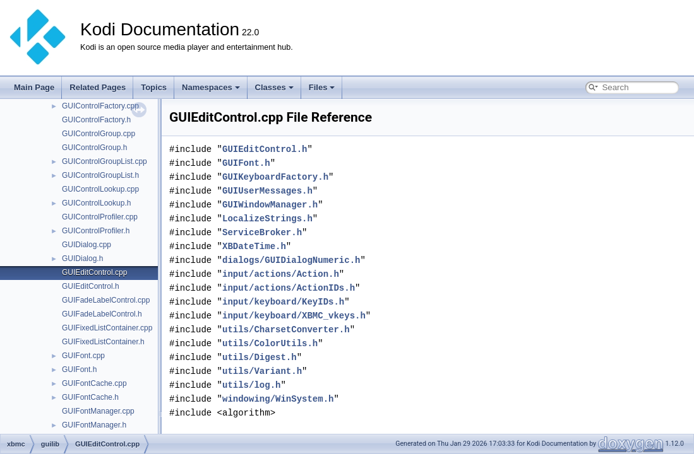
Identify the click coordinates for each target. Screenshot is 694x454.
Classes (274, 87)
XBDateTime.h (254, 246)
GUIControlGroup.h (94, 147)
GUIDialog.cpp (86, 244)
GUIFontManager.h (94, 425)
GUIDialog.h (82, 258)
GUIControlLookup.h (96, 203)
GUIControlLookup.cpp (100, 189)
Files (322, 87)
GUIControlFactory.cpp (100, 106)
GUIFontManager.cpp (98, 411)
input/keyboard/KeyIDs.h (283, 302)
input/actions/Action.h (280, 274)
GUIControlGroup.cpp (98, 133)
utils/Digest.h (259, 357)
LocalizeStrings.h (267, 218)
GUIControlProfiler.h (95, 230)
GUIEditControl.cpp (94, 272)
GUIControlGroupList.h (100, 175)
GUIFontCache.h (90, 397)
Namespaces (211, 87)
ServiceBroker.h (262, 232)
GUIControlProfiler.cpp (100, 216)
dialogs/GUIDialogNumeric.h (291, 260)
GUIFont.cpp (83, 355)
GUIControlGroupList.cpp (104, 161)
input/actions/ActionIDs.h (288, 288)
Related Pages (97, 87)
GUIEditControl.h (90, 286)
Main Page (34, 87)
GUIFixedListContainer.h (103, 341)
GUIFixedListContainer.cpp (107, 327)
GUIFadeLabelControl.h (102, 314)
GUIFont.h (79, 369)
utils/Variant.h (262, 371)
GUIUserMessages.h (267, 191)
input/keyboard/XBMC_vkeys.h (294, 316)
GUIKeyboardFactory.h (275, 177)
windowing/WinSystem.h (277, 399)
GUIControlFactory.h (96, 119)
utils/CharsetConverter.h (286, 329)
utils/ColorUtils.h (270, 343)
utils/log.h (251, 385)
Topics (154, 87)
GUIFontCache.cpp (94, 383)
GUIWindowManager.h (270, 205)
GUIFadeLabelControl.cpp (106, 300)
